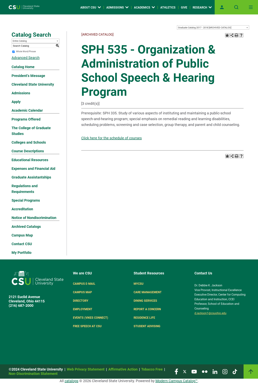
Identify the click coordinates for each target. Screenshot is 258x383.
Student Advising (147, 326)
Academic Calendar (27, 110)
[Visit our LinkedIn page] (215, 371)
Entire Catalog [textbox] (20, 41)
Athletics (167, 7)
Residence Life (144, 317)
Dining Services (145, 300)
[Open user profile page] (222, 7)
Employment (82, 309)
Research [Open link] (202, 7)
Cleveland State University (33, 84)
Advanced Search (26, 57)
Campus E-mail (84, 283)
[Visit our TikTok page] (235, 371)
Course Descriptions (28, 151)
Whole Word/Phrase (26, 51)
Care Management (148, 292)
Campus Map (22, 235)
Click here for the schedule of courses (111, 138)
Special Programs (26, 200)
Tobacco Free (152, 369)
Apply (16, 102)
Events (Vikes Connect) (90, 317)
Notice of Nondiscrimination (34, 218)
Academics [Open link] (144, 7)
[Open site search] (236, 7)
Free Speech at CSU (87, 326)
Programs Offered (26, 119)
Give (184, 7)
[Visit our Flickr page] (204, 371)
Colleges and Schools (29, 142)
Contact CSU (22, 244)
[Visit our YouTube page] (194, 371)
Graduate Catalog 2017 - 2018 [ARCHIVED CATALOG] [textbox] (204, 27)
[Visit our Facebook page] (176, 371)
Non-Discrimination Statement (33, 373)
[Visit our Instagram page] (224, 371)
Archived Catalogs (26, 226)
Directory (80, 300)
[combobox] (213, 27)
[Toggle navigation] (251, 7)
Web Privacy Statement (86, 369)
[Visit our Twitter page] (184, 371)
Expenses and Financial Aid (33, 168)
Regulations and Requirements (25, 189)
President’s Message (28, 76)
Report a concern (147, 309)
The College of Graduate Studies (31, 131)
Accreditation (22, 209)
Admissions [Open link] (117, 7)
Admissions (21, 93)
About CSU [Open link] (90, 7)
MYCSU (139, 283)
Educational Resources (30, 160)
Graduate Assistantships (31, 177)
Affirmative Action (123, 369)
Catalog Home (23, 67)
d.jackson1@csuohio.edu (210, 313)
